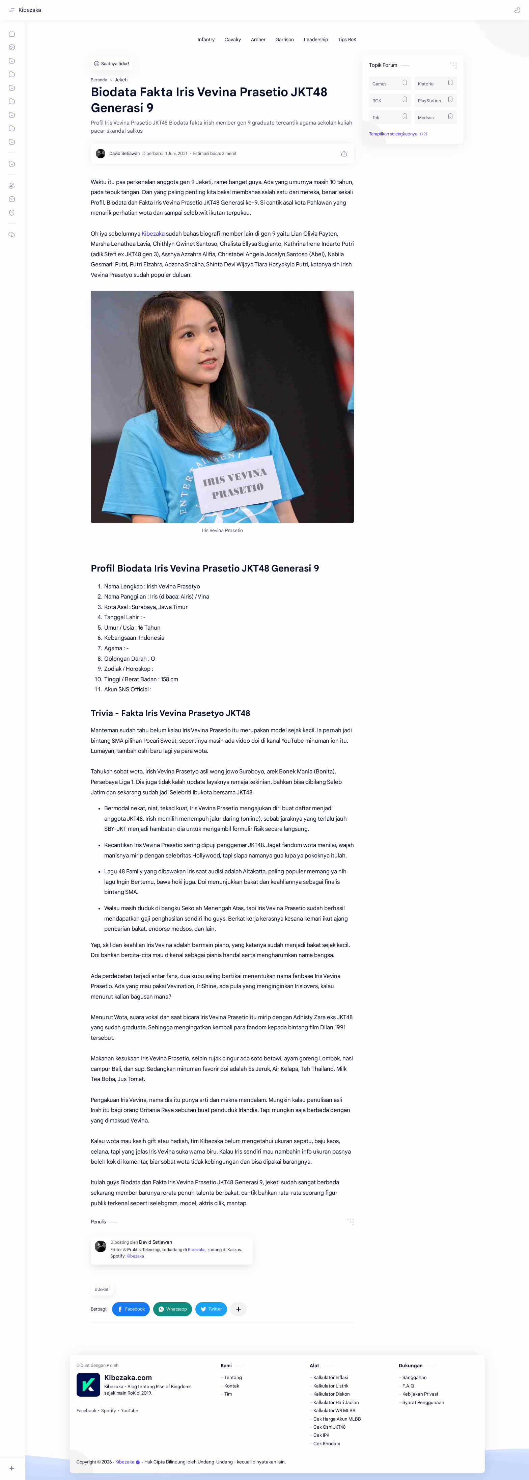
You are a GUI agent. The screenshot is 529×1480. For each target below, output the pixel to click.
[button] (517, 10)
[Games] (390, 83)
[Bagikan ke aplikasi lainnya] (238, 1309)
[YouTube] (129, 1410)
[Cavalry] (233, 39)
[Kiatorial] (436, 83)
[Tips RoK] (347, 39)
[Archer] (258, 39)
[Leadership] (316, 39)
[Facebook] (86, 1410)
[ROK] (390, 100)
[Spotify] (108, 1410)
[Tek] (390, 117)
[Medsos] (436, 117)
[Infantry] (206, 39)
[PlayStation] (436, 100)
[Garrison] (285, 39)
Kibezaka (30, 10)
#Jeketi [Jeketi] (102, 1289)
